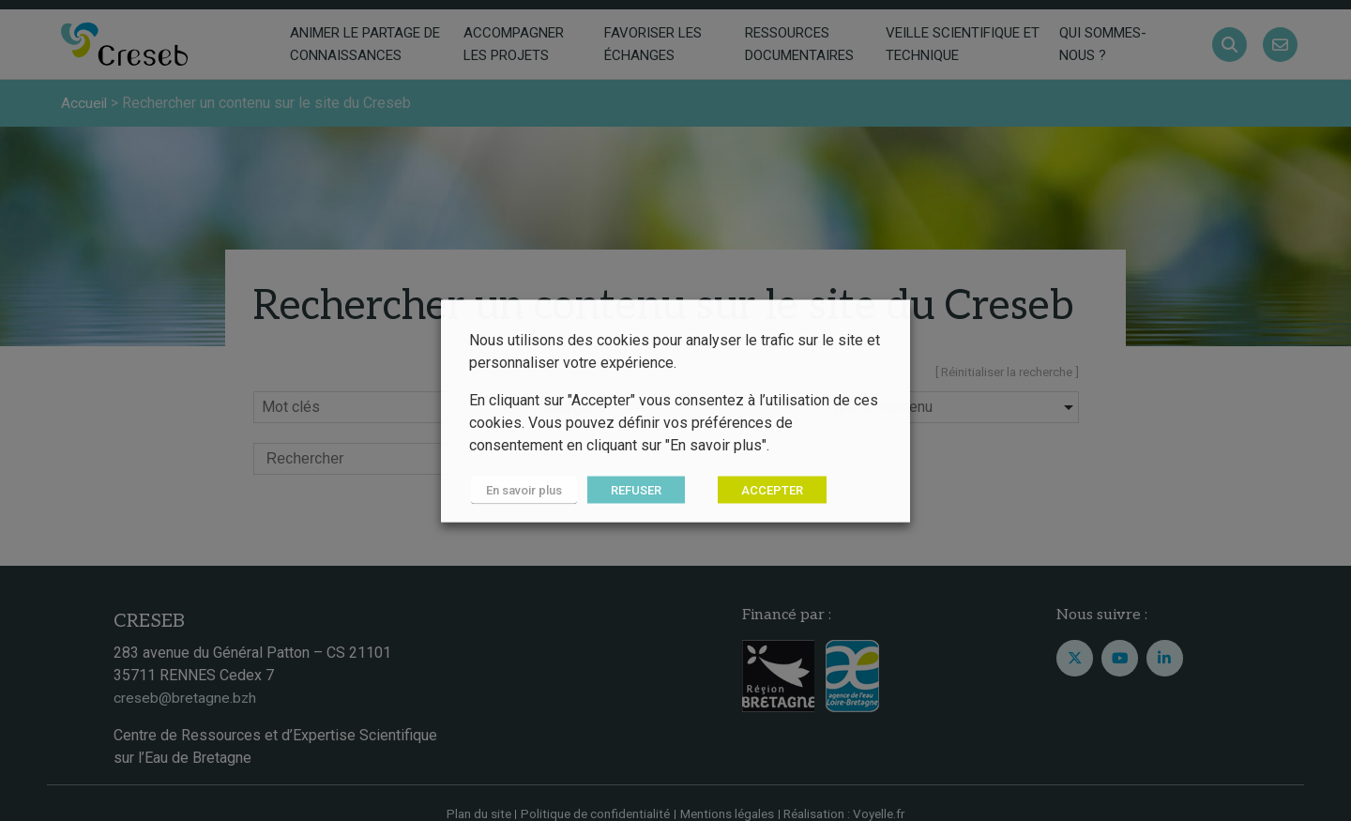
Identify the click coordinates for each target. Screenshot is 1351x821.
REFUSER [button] (632, 489)
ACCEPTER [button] (768, 489)
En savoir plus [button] (522, 489)
